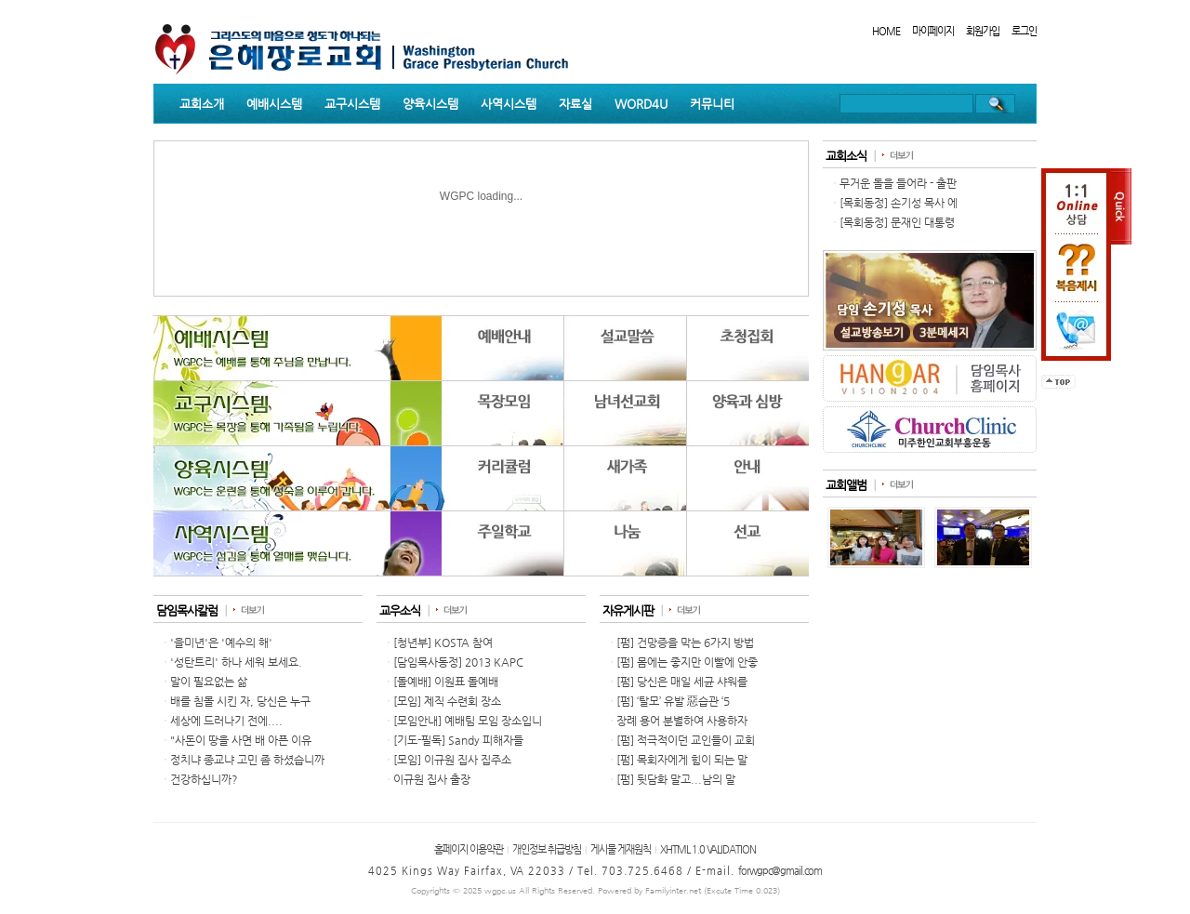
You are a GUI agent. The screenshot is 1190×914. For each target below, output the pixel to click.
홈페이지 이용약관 (468, 849)
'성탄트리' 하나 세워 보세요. (236, 662)
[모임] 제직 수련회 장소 (447, 701)
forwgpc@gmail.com (780, 871)
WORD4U (641, 104)
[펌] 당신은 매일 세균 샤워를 (681, 681)
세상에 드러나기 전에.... (226, 720)
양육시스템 (430, 104)
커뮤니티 (712, 104)
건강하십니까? (204, 779)
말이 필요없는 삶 (208, 681)
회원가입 (982, 31)
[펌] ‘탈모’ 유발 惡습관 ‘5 (673, 701)
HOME (886, 31)
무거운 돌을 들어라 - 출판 (898, 183)
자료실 (575, 104)
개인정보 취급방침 (546, 849)
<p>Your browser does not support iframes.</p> (481, 445)
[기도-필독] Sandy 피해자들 (458, 740)
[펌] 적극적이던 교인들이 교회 (685, 740)
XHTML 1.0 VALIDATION (708, 849)
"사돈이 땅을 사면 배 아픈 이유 (240, 740)
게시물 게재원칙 (620, 849)
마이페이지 (933, 31)
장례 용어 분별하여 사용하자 (681, 720)
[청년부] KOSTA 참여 (443, 642)
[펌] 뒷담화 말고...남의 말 (675, 779)
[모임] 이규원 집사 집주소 (452, 759)
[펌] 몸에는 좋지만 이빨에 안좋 (687, 662)
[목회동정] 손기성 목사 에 (899, 202)
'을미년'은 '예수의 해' (221, 642)
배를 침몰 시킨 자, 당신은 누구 (240, 701)
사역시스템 (508, 104)
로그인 (1024, 31)
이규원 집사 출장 (431, 779)
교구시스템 (352, 104)
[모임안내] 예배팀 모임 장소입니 (467, 720)
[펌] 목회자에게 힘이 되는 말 (681, 759)
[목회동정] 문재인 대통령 (897, 222)
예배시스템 (274, 104)
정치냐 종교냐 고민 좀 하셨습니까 (247, 759)
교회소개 (201, 104)
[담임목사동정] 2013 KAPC (458, 662)
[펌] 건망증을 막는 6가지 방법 (685, 642)
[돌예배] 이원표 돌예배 (445, 681)
